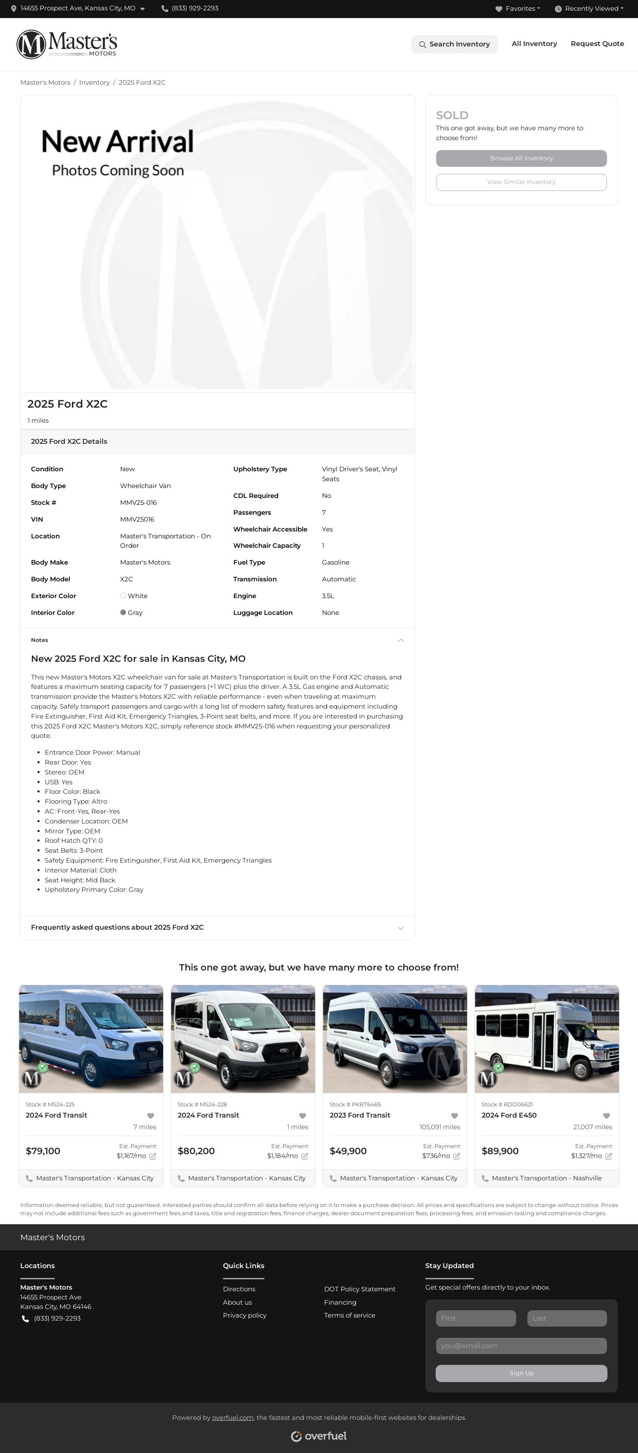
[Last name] (567, 1318)
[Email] (521, 1346)
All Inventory (534, 44)
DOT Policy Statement (360, 1289)
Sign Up (522, 1373)
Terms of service (349, 1315)
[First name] (476, 1318)
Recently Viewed (587, 9)
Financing (340, 1302)
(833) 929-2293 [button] (189, 8)
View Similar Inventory (521, 182)
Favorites (515, 9)
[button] (81, 8)
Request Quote (597, 44)
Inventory (94, 82)
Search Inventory (454, 44)
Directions (239, 1289)
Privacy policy (244, 1315)
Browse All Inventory (521, 158)
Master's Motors (45, 82)
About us (237, 1302)
